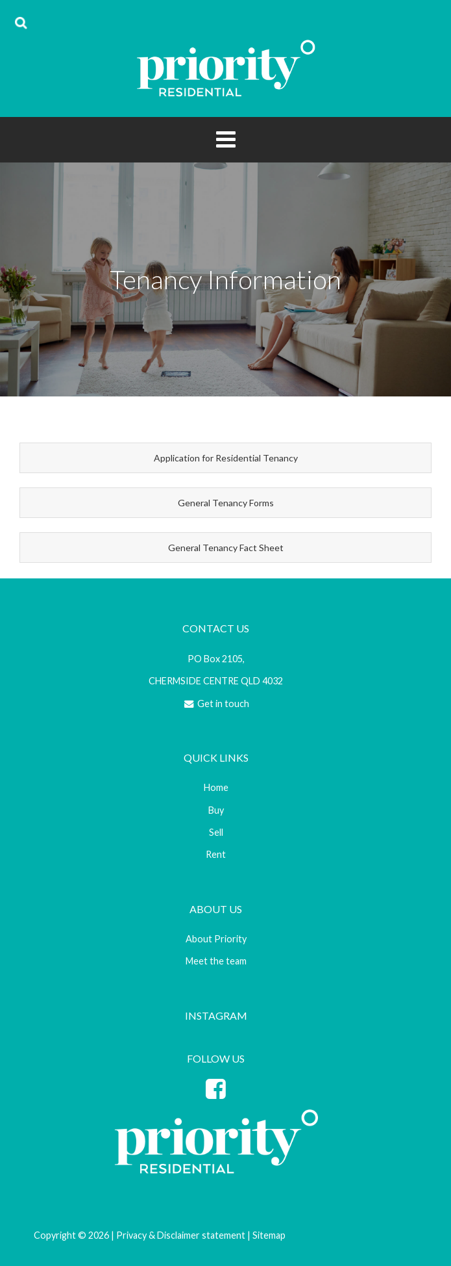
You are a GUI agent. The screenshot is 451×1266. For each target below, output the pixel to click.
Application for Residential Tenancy (226, 457)
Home (216, 787)
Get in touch (215, 703)
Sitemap (269, 1235)
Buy (216, 810)
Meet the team (216, 960)
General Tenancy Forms (226, 502)
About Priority (216, 938)
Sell (216, 832)
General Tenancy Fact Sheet (226, 547)
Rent (216, 854)
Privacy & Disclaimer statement (180, 1235)
